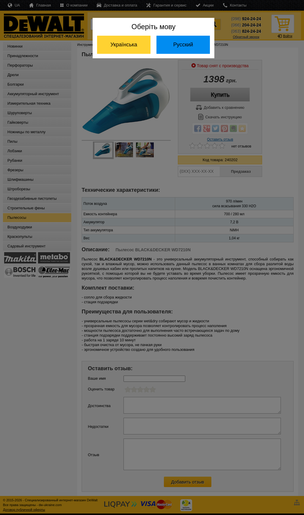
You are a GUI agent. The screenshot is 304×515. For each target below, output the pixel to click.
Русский (183, 45)
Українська (123, 45)
